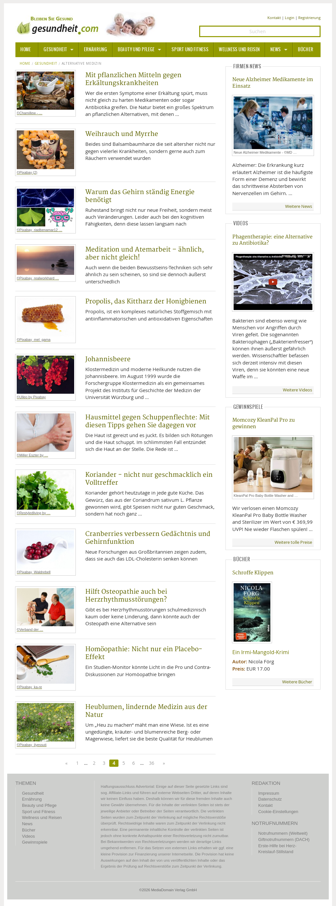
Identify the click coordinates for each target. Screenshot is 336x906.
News (275, 50)
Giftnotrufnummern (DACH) (283, 839)
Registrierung (309, 17)
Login (289, 17)
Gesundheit (55, 50)
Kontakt (274, 17)
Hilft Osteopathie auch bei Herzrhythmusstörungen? (126, 596)
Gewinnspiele (34, 842)
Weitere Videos (297, 390)
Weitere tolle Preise (293, 542)
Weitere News (298, 206)
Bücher (305, 50)
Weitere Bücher (297, 682)
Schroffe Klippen (252, 573)
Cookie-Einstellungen (278, 811)
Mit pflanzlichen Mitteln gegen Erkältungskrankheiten (133, 79)
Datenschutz (270, 799)
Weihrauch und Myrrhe (121, 134)
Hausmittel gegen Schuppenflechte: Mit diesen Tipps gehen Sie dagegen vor (147, 421)
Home (25, 63)
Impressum (268, 793)
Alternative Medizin (82, 63)
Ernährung (95, 50)
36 (151, 763)
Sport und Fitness (190, 50)
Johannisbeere (108, 359)
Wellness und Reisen (239, 50)
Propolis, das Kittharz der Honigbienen (145, 301)
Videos (28, 836)
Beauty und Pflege (136, 50)
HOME (25, 50)
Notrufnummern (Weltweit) (282, 833)
